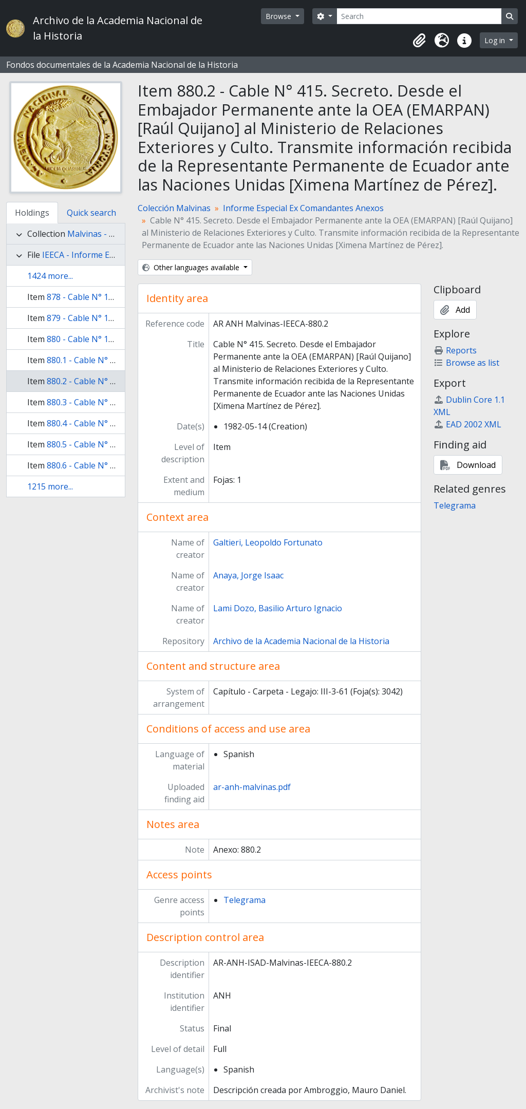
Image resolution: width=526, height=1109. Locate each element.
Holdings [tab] (32, 212)
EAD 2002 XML (467, 424)
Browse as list (466, 362)
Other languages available (191, 267)
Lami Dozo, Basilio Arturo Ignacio (277, 608)
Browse (279, 16)
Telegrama (244, 900)
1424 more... (50, 275)
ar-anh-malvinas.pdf (252, 787)
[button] (419, 40)
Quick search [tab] (91, 212)
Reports (455, 350)
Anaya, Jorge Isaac (248, 575)
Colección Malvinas (174, 208)
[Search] (419, 16)
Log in (495, 40)
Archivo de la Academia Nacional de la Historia (301, 641)
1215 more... (50, 486)
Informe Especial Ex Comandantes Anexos (303, 208)
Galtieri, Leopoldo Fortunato (268, 542)
